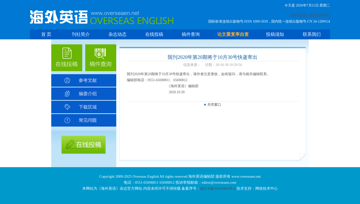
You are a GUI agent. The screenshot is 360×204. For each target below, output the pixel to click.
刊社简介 (81, 34)
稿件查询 (191, 34)
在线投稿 (154, 34)
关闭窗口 (214, 105)
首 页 (46, 34)
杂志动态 (117, 34)
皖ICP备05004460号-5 (218, 188)
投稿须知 (275, 34)
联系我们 (312, 34)
